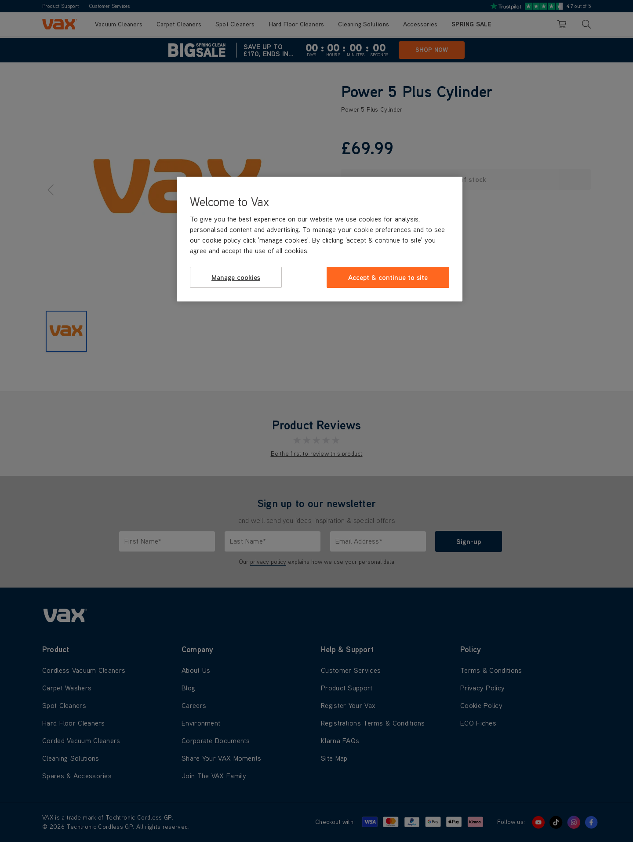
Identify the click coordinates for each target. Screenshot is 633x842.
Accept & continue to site (388, 277)
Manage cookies (235, 277)
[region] (319, 239)
